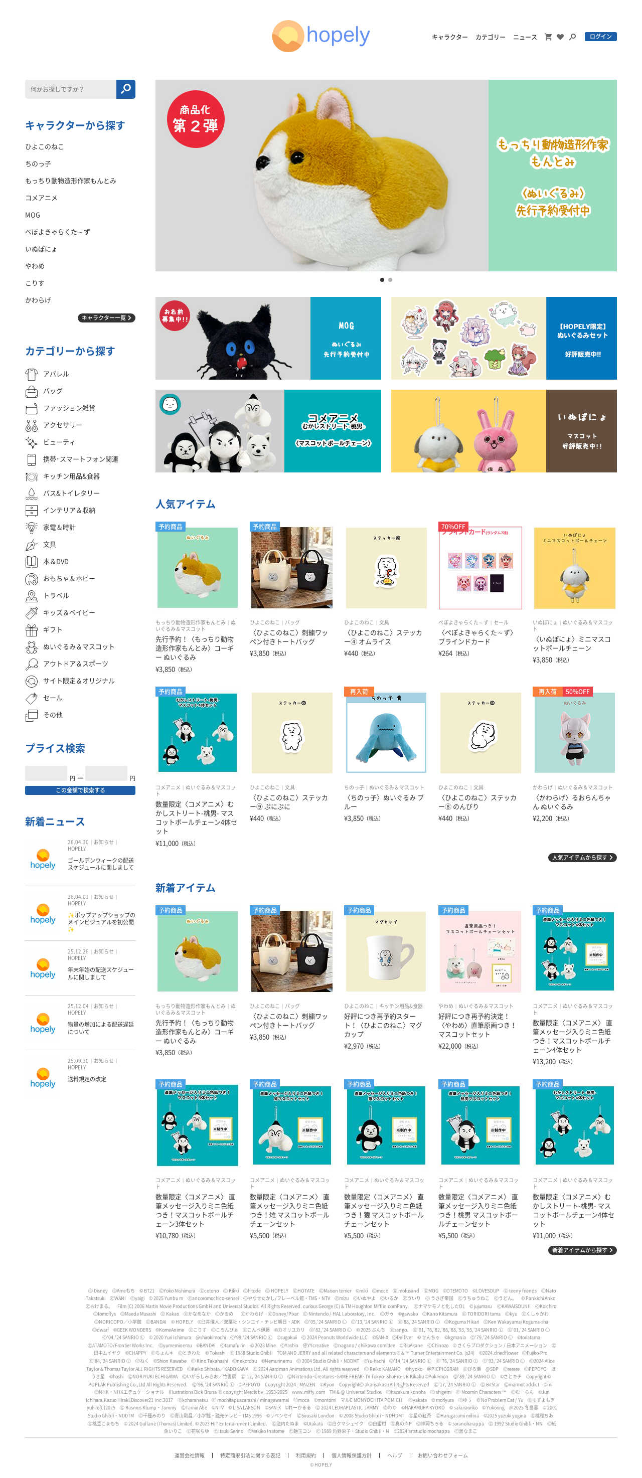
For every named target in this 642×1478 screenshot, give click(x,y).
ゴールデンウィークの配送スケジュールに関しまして (101, 864)
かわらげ (543, 787)
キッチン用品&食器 (401, 1006)
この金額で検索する (80, 790)
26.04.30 (78, 842)
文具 (384, 622)
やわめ (445, 1006)
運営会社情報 (190, 1455)
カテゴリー (490, 37)
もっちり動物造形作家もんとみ (190, 622)
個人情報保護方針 (352, 1455)
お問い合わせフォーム (443, 1455)
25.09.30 (78, 1060)
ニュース (525, 37)
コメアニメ (168, 787)
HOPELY (77, 848)
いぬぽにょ (545, 622)
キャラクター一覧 (104, 317)
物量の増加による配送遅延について (101, 1028)
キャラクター (450, 37)
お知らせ (104, 842)
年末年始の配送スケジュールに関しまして (101, 973)
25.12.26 (78, 951)
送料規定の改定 (87, 1079)
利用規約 (306, 1455)
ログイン (601, 36)
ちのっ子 (354, 787)
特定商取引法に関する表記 (250, 1455)
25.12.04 (78, 1006)
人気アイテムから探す (579, 857)
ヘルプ (394, 1455)
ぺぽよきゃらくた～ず (463, 622)
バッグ (292, 622)
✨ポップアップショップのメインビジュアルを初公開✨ (101, 922)
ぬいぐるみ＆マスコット (396, 787)
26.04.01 (78, 896)
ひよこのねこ (265, 622)
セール (501, 622)
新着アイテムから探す (579, 1250)
